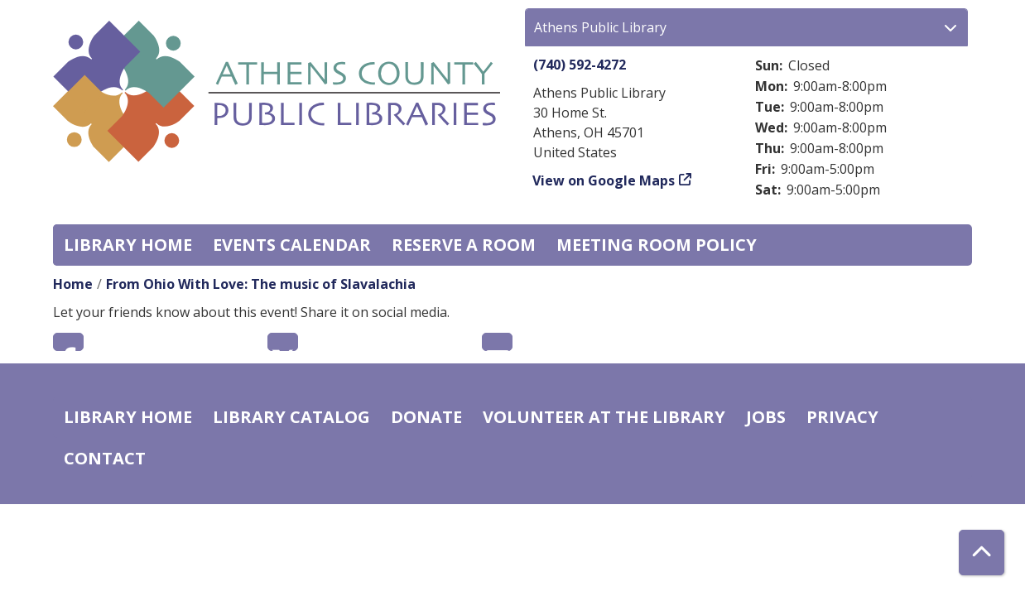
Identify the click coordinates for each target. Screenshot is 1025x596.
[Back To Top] (981, 552)
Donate (426, 417)
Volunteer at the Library (604, 417)
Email (497, 342)
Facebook (68, 342)
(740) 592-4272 (579, 64)
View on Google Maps (604, 180)
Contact (105, 458)
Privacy (842, 417)
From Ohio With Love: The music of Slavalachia (261, 284)
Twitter (282, 342)
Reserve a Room (464, 244)
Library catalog (291, 417)
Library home (128, 244)
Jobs (766, 417)
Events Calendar (292, 244)
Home (73, 284)
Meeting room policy (656, 244)
